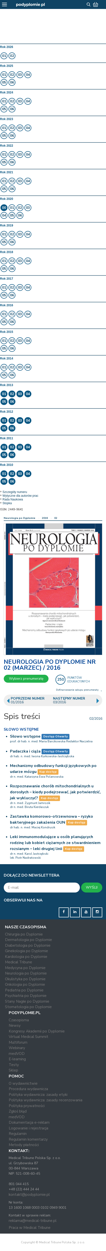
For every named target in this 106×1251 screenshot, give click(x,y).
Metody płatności (24, 1144)
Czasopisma (19, 1020)
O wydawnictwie (23, 1083)
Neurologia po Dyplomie (19, 518)
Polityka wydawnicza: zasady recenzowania (45, 1100)
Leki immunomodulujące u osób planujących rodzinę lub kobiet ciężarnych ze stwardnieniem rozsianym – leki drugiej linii (55, 842)
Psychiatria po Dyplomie (26, 995)
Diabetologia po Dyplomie (28, 945)
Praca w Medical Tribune (30, 1227)
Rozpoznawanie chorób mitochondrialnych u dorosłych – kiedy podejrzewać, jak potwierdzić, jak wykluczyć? (55, 792)
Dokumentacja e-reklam (29, 1122)
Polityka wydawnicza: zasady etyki (38, 1094)
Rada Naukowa (12, 499)
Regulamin (18, 1133)
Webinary (17, 1047)
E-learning (17, 1059)
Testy (14, 1064)
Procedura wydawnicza (28, 1088)
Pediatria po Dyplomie (24, 990)
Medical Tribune (18, 962)
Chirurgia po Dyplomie (24, 934)
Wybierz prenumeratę (26, 678)
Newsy (15, 1025)
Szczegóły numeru (14, 492)
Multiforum (18, 1042)
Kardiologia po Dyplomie (26, 956)
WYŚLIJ (92, 887)
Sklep (13, 1070)
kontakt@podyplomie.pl (29, 1194)
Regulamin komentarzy (28, 1139)
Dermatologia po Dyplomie (28, 939)
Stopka (7, 503)
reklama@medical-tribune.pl (32, 1220)
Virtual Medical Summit (28, 1036)
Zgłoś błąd (18, 1111)
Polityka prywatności (27, 1105)
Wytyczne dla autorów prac (20, 495)
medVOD (17, 1053)
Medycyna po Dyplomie (25, 967)
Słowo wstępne (25, 736)
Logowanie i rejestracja (28, 1128)
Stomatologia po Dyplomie (28, 1006)
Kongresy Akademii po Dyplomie (37, 1031)
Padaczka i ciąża (25, 751)
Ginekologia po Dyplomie (26, 950)
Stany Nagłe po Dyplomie (27, 1001)
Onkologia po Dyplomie (25, 984)
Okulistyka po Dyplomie (25, 979)
